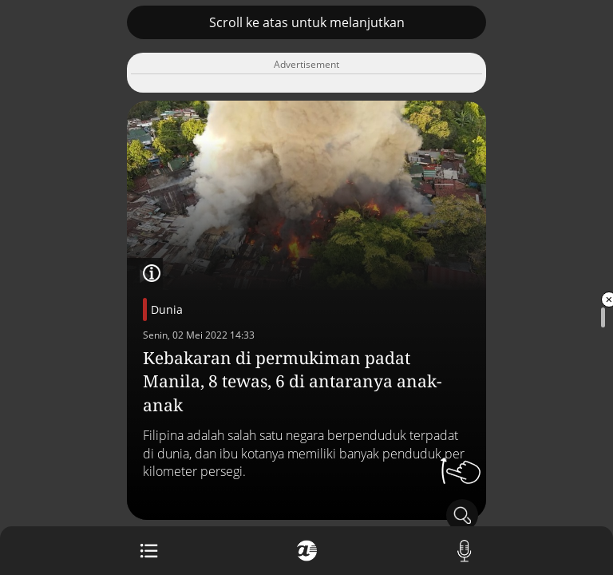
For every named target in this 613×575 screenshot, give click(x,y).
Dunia (167, 309)
